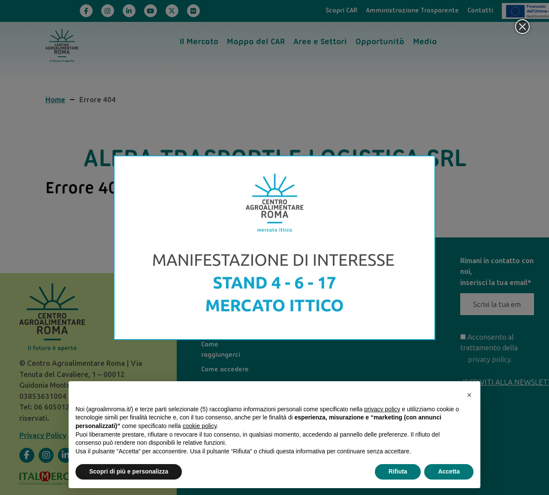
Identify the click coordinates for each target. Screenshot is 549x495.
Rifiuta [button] (398, 471)
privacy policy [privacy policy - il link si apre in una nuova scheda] (382, 409)
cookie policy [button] (200, 425)
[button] (469, 395)
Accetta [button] (449, 471)
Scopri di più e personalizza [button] (128, 471)
